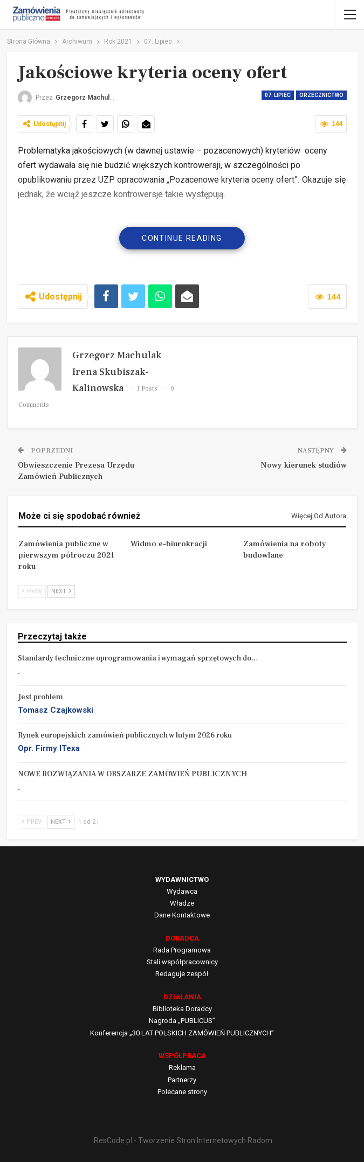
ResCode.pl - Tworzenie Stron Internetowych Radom (183, 1140)
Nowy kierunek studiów (303, 465)
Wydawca (182, 891)
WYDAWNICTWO (182, 879)
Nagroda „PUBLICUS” (182, 1021)
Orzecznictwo (321, 95)
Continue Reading (182, 238)
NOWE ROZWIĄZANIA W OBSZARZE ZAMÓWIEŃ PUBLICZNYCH (132, 774)
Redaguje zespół (182, 974)
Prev (32, 591)
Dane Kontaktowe (182, 915)
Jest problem (40, 697)
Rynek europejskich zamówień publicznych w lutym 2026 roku (125, 735)
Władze (182, 903)
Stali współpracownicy (182, 962)
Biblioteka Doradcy (182, 1009)
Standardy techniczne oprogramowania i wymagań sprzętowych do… (138, 658)
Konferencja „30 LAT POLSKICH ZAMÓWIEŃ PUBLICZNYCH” (182, 1033)
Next (61, 591)
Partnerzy (182, 1080)
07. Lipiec (278, 95)
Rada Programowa (182, 950)
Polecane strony (182, 1092)
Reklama (182, 1067)
